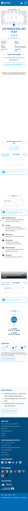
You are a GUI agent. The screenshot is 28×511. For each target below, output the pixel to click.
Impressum (23, 497)
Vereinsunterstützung (6, 431)
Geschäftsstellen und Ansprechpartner (11, 426)
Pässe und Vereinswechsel (7, 442)
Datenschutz (16, 497)
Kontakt (3, 435)
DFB (6, 495)
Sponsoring (4, 428)
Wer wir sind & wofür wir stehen (9, 424)
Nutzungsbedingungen (6, 497)
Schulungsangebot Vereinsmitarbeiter (10, 447)
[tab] (5, 154)
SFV (2, 495)
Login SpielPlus (5, 454)
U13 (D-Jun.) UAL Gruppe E (20, 47)
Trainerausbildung (5, 445)
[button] (11, 35)
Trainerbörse (4, 452)
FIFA (14, 495)
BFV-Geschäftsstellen (6, 450)
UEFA (9, 495)
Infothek (3, 433)
